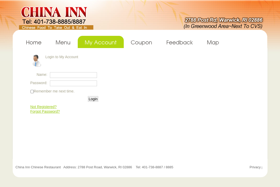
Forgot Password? (45, 111)
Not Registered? (43, 107)
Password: (38, 83)
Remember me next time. (54, 91)
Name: (42, 74)
